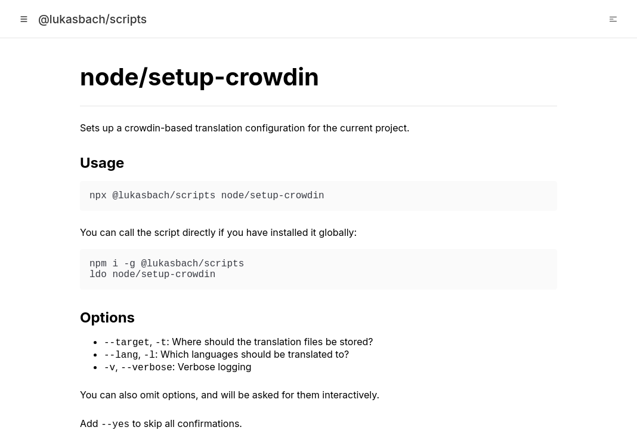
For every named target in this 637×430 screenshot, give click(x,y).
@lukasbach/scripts (92, 19)
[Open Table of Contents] (613, 19)
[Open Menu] (23, 19)
